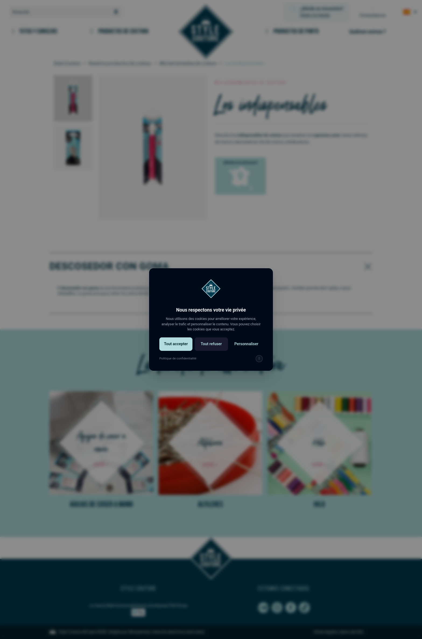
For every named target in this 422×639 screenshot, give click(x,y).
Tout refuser (211, 344)
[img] (259, 358)
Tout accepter (176, 344)
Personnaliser (246, 344)
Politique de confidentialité (177, 358)
